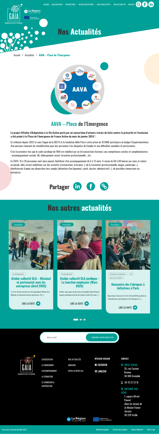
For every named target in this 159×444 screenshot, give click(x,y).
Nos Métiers (67, 4)
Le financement (48, 375)
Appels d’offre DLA (75, 381)
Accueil (41, 4)
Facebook (101, 375)
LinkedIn (101, 381)
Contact (131, 4)
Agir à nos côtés (101, 4)
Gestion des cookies (120, 439)
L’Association (52, 4)
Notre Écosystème (83, 4)
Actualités (30, 65)
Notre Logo (151, 439)
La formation (47, 386)
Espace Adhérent (137, 439)
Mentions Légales (102, 439)
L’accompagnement (49, 381)
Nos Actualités (119, 4)
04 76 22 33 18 (132, 392)
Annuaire (72, 375)
